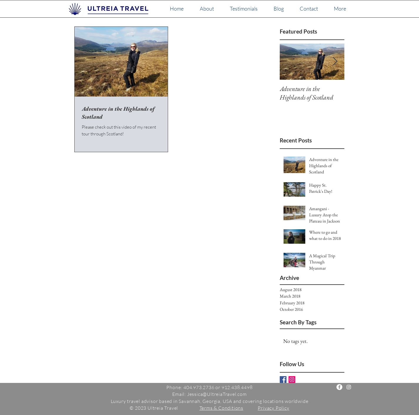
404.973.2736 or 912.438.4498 (217, 387)
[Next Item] (335, 61)
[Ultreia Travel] (339, 387)
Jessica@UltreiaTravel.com (217, 394)
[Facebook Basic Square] (283, 379)
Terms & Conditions (221, 408)
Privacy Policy (273, 408)
